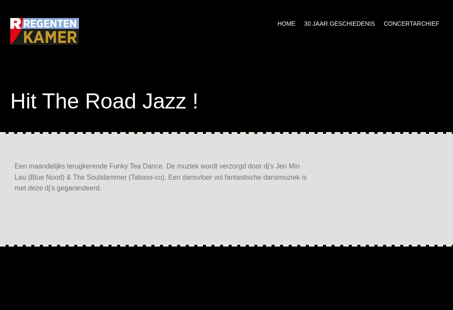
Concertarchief (411, 23)
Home (287, 23)
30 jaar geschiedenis (339, 23)
